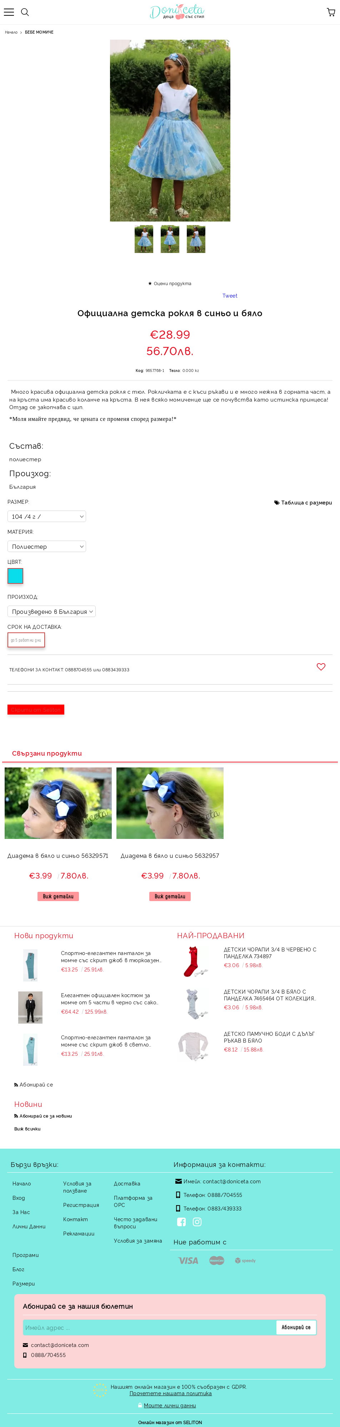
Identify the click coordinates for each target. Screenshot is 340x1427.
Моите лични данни (170, 1404)
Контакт (75, 1218)
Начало (11, 32)
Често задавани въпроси (136, 1222)
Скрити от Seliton (36, 709)
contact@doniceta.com (232, 1181)
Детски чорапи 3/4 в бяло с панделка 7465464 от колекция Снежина (269, 994)
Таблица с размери (306, 502)
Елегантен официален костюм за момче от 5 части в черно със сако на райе (108, 998)
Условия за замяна (138, 1240)
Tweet (230, 295)
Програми (25, 1254)
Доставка (127, 1183)
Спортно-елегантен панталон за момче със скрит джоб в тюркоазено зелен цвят (111, 956)
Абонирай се (36, 1084)
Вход (18, 1197)
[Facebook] (183, 1222)
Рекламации (79, 1233)
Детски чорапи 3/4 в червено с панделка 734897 (270, 952)
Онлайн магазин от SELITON (170, 1420)
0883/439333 (224, 1208)
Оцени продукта (173, 283)
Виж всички (27, 1128)
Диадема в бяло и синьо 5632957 (170, 855)
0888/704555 (225, 1194)
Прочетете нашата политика (171, 1392)
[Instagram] (198, 1222)
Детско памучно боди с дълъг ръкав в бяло (269, 1037)
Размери (23, 1283)
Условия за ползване (77, 1187)
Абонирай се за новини (46, 1116)
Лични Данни (28, 1226)
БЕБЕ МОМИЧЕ (39, 32)
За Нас (21, 1211)
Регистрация (81, 1204)
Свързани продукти (47, 753)
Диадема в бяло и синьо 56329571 (58, 855)
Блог (18, 1269)
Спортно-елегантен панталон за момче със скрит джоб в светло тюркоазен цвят (106, 1041)
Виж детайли (58, 896)
